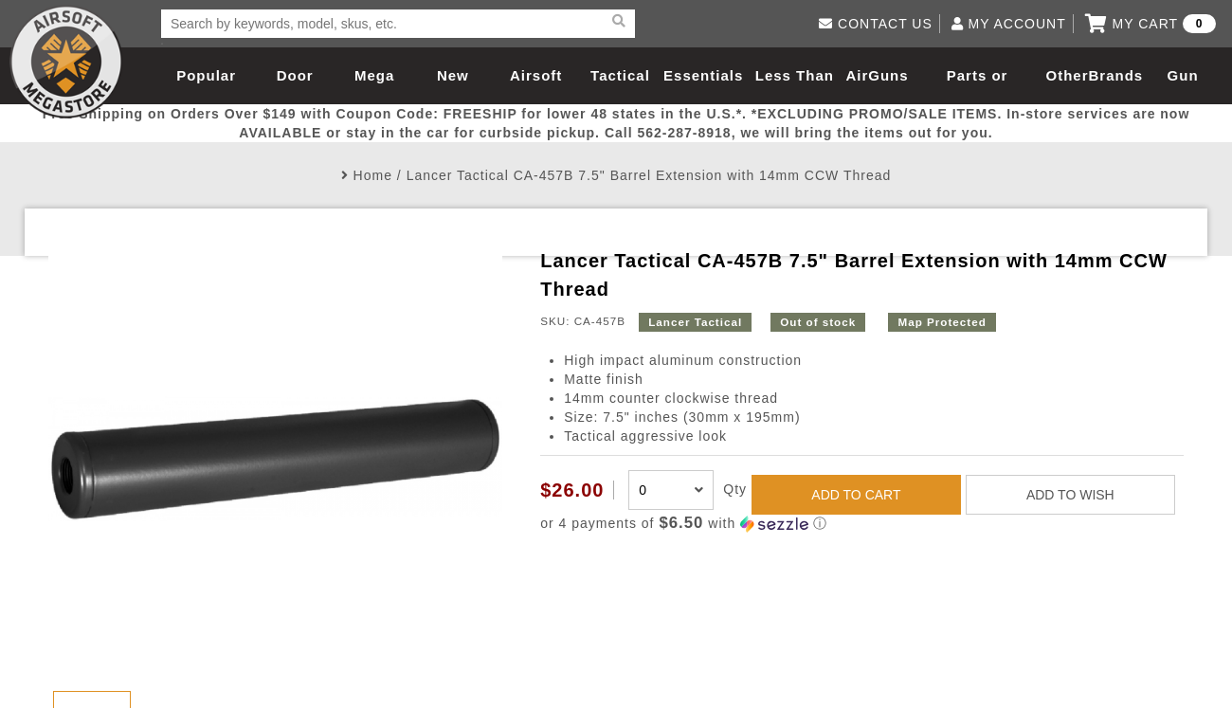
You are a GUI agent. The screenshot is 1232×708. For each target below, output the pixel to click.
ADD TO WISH (1070, 494)
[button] (862, 524)
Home (372, 175)
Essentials (703, 75)
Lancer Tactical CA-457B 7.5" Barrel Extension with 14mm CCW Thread (649, 175)
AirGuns (876, 75)
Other (1067, 75)
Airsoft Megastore (66, 61)
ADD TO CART (855, 494)
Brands (1116, 75)
